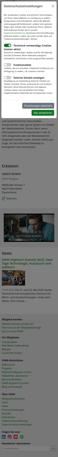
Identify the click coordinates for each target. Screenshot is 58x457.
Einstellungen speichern (38, 105)
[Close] (52, 6)
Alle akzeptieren (43, 112)
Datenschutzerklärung (14, 33)
